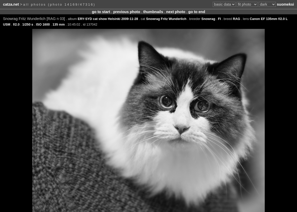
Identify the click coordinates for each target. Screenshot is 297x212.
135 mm (58, 24)
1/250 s (27, 24)
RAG (236, 19)
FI (219, 19)
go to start (101, 12)
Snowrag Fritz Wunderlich (166, 19)
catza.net (11, 4)
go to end (196, 12)
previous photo (126, 12)
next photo (175, 12)
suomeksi (285, 4)
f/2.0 (16, 24)
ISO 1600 (43, 24)
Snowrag (208, 19)
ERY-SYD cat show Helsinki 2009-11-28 (108, 19)
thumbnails (153, 12)
